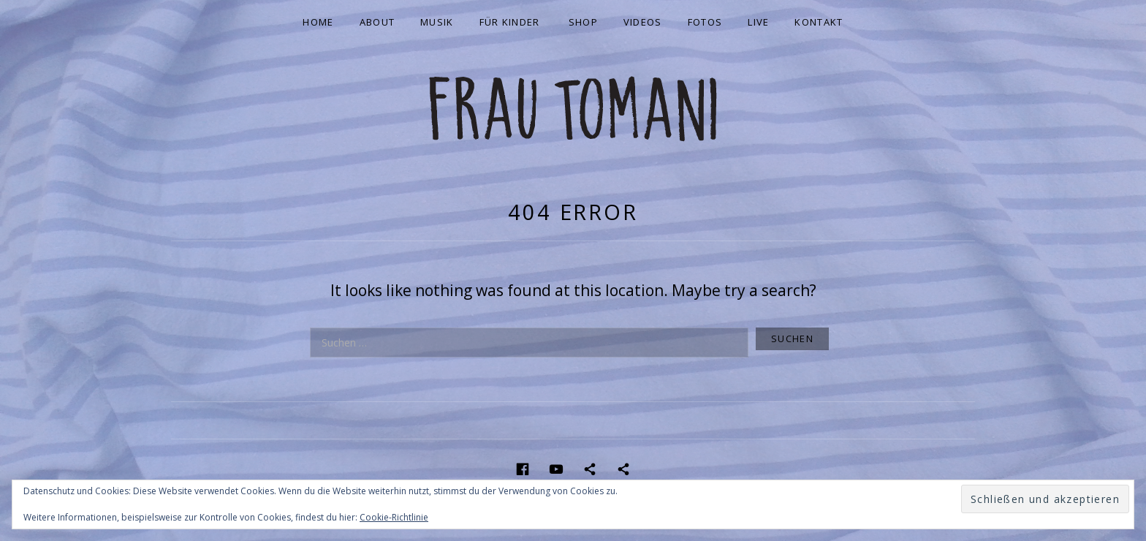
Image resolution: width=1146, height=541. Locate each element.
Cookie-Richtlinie (394, 517)
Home (318, 22)
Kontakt (818, 22)
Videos (642, 22)
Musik (437, 22)
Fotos (705, 22)
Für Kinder (509, 22)
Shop (583, 22)
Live (758, 22)
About (377, 22)
